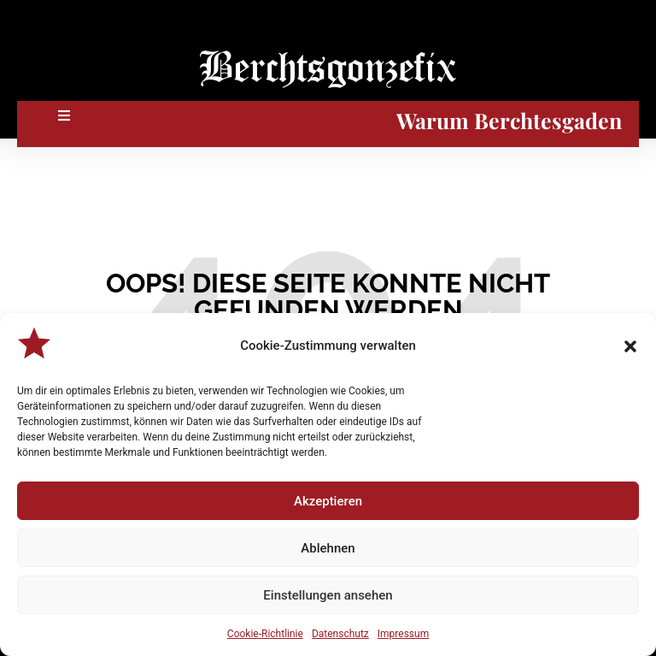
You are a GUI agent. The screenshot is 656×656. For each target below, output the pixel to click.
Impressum (403, 634)
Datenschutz (340, 634)
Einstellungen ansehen (327, 595)
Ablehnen (327, 548)
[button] (630, 346)
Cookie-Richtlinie (265, 634)
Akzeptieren (328, 501)
